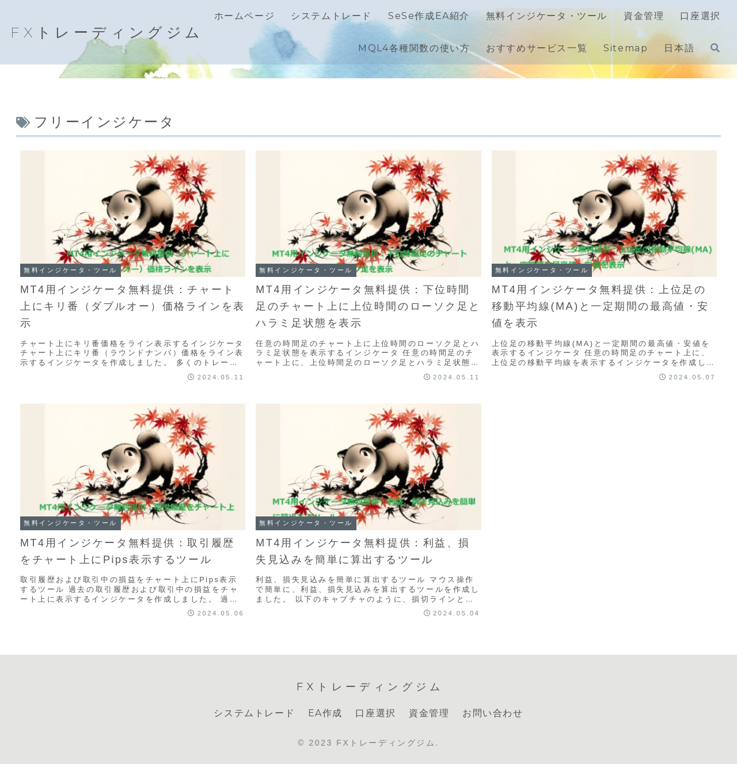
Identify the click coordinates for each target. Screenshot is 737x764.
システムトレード (254, 713)
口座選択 (375, 713)
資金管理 (429, 713)
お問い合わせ (492, 713)
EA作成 (325, 713)
